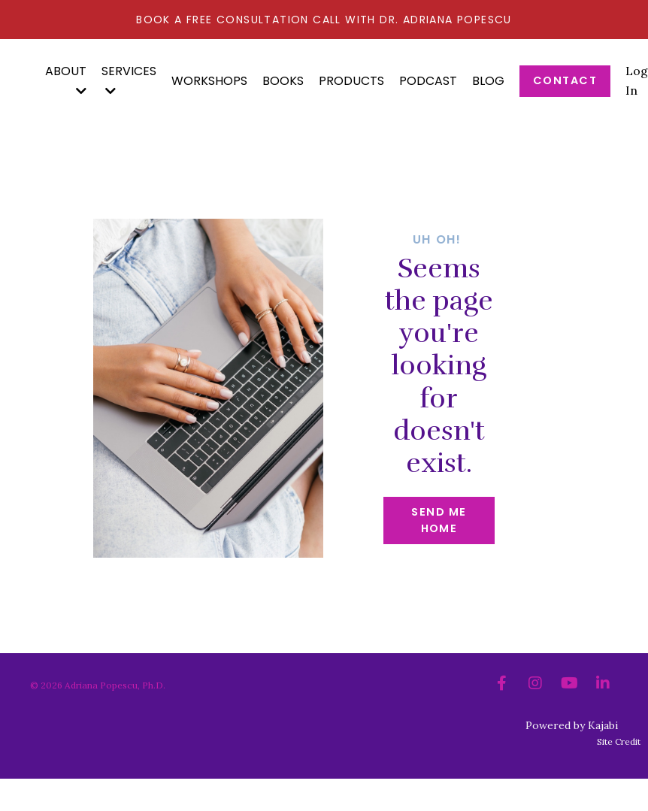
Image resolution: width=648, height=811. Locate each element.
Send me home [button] (438, 520)
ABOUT (65, 79)
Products (351, 80)
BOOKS (283, 80)
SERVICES (128, 79)
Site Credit (618, 741)
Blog (488, 80)
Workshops (209, 80)
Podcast (428, 80)
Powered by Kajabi (571, 725)
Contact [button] (565, 80)
